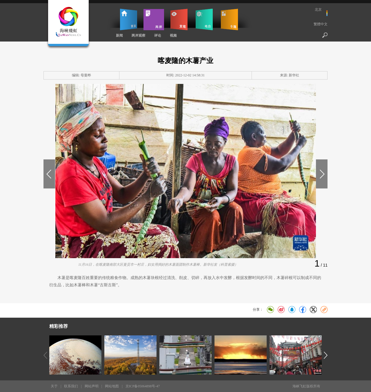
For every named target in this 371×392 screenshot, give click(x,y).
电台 (204, 19)
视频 (173, 35)
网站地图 (112, 386)
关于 (54, 386)
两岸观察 (139, 35)
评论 (157, 35)
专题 (229, 19)
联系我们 (71, 386)
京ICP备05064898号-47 (143, 386)
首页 (128, 19)
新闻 (119, 35)
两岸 (153, 19)
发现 (179, 19)
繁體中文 (321, 24)
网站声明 (92, 386)
